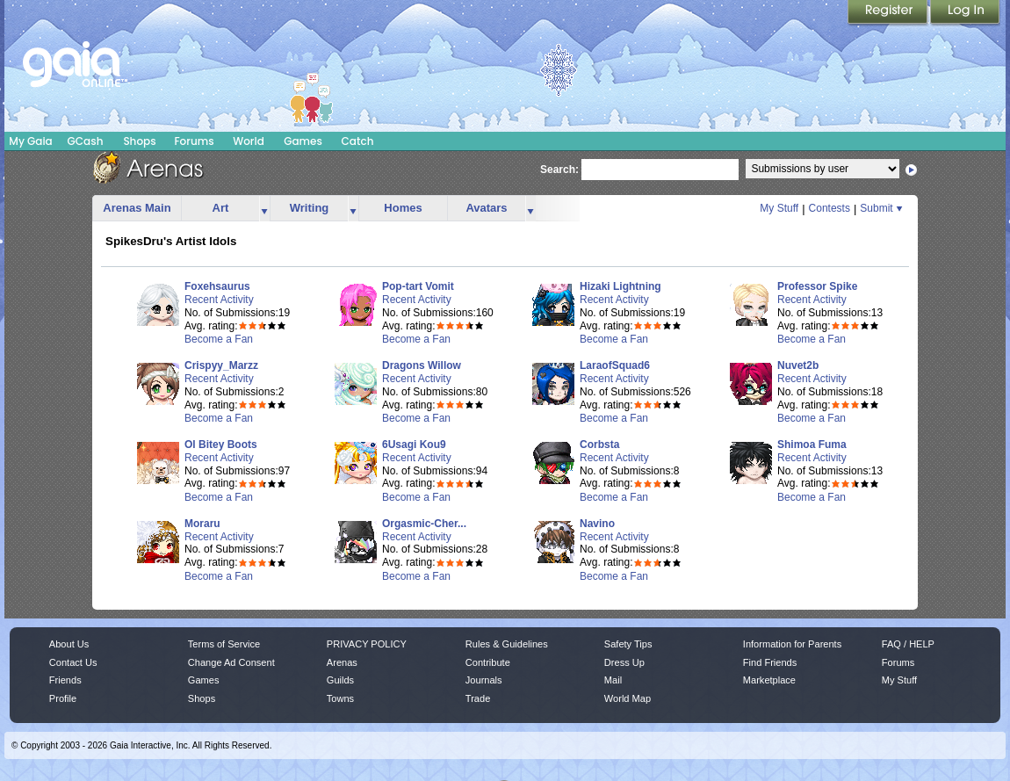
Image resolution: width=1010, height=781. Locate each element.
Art (221, 207)
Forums (193, 141)
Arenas (342, 662)
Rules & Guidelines (506, 644)
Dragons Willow (421, 365)
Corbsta (599, 444)
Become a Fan (218, 339)
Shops (139, 141)
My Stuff (779, 208)
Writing (309, 207)
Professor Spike (817, 286)
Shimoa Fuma (812, 444)
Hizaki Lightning (620, 286)
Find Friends (770, 662)
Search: (559, 169)
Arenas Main (136, 207)
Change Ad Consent (231, 662)
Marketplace (769, 680)
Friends (65, 680)
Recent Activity (219, 299)
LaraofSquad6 (615, 365)
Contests (829, 208)
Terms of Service (224, 644)
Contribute (487, 662)
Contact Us (73, 662)
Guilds (340, 680)
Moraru (202, 523)
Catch (358, 141)
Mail (613, 680)
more (264, 208)
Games (303, 141)
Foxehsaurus (217, 286)
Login (965, 13)
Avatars (486, 207)
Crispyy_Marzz (221, 365)
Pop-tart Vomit (418, 286)
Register (889, 13)
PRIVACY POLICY (367, 644)
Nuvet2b (798, 365)
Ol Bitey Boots (220, 444)
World (248, 141)
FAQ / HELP (908, 644)
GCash (86, 141)
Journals (483, 680)
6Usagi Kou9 (414, 444)
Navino (597, 523)
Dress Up (624, 662)
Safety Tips (628, 644)
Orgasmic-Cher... (424, 523)
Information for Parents (792, 644)
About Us (69, 644)
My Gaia (30, 141)
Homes (403, 207)
